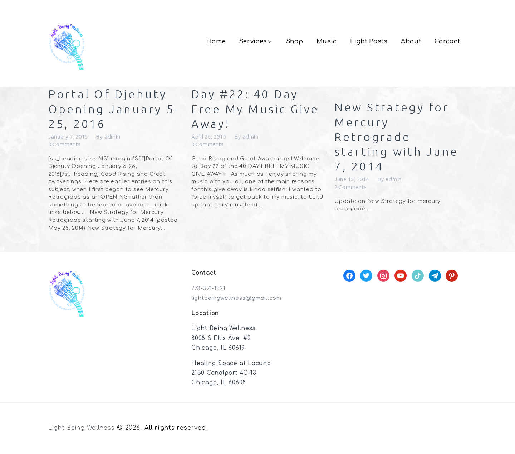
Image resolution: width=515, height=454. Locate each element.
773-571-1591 (209, 290)
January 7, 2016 (69, 138)
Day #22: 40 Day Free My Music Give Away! (248, 110)
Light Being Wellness (83, 429)
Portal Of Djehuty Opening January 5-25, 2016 (109, 110)
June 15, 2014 (353, 182)
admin (115, 138)
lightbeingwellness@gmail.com (239, 300)
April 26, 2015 (210, 138)
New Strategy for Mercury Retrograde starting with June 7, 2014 (398, 138)
